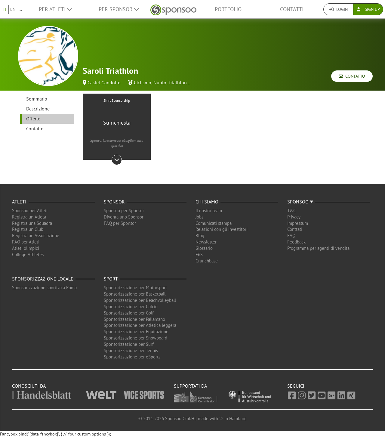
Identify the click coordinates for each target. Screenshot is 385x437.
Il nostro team (209, 210)
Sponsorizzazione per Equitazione (136, 331)
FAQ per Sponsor (120, 223)
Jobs (199, 217)
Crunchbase (207, 261)
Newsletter (206, 242)
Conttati (294, 229)
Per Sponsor (119, 9)
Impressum (297, 223)
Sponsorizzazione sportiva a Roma (44, 287)
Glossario (204, 248)
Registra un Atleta (29, 217)
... (20, 9)
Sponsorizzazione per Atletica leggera (140, 325)
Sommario (36, 99)
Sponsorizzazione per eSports (132, 357)
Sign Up (368, 9)
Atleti (19, 202)
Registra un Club (27, 229)
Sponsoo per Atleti (30, 210)
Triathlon (177, 82)
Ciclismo (142, 82)
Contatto (352, 76)
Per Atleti (55, 9)
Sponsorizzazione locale (42, 279)
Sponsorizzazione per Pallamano (134, 319)
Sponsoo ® (300, 202)
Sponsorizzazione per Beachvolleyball (140, 300)
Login (338, 9)
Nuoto (159, 82)
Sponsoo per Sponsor (124, 210)
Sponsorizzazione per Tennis (131, 350)
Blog (200, 235)
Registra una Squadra (32, 223)
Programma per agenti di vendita (318, 248)
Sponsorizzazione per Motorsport (135, 287)
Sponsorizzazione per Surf (129, 344)
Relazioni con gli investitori (222, 229)
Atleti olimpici (25, 248)
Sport (111, 279)
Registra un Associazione (35, 235)
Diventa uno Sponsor (123, 217)
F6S (199, 254)
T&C (291, 210)
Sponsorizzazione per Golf (129, 313)
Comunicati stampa (214, 223)
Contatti (291, 9)
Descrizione (38, 109)
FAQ (291, 235)
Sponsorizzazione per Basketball (134, 294)
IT (5, 9)
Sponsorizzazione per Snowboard (135, 338)
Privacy (293, 217)
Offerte (33, 119)
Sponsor (114, 202)
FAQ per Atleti (25, 242)
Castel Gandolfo (104, 82)
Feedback (296, 242)
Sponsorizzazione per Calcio (131, 306)
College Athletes (28, 254)
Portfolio (228, 9)
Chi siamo (207, 202)
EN (12, 9)
